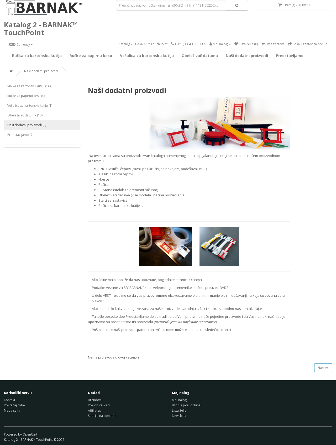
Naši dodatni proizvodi (247, 55)
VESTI (107, 295)
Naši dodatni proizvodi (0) (26, 125)
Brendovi (95, 400)
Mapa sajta (12, 410)
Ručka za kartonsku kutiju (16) (29, 86)
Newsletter (180, 415)
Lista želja (179, 410)
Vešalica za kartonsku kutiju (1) (29, 105)
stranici (225, 329)
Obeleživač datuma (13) (25, 115)
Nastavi (323, 368)
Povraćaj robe (14, 405)
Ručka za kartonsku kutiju (37, 55)
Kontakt (9, 400)
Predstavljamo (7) (20, 134)
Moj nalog (179, 400)
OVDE (223, 287)
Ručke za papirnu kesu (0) (26, 96)
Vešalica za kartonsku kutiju (147, 55)
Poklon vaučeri (99, 405)
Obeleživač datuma (200, 55)
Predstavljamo (289, 55)
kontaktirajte (252, 308)
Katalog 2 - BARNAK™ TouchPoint (41, 28)
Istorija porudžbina (186, 405)
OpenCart (30, 434)
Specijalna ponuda (102, 415)
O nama (195, 279)
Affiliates (94, 410)
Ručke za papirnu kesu (91, 55)
